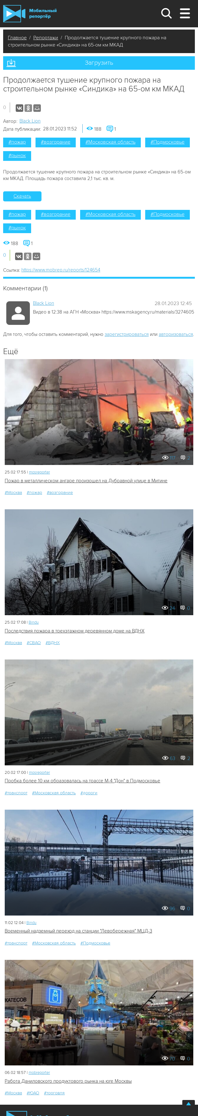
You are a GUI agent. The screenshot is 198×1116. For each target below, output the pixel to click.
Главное (17, 38)
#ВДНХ (53, 642)
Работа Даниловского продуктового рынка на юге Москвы (68, 1081)
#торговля (54, 1093)
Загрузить (99, 63)
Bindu (34, 622)
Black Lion (30, 121)
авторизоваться (176, 334)
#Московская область (110, 142)
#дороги (88, 793)
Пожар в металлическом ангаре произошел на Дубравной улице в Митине (86, 481)
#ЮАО (33, 1093)
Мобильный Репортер (30, 13)
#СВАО (34, 642)
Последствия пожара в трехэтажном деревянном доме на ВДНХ (75, 631)
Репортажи (45, 38)
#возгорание (55, 142)
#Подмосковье (167, 142)
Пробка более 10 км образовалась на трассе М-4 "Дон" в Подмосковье (82, 781)
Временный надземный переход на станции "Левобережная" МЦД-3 (78, 931)
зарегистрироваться (127, 334)
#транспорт (16, 793)
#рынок (17, 155)
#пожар (17, 142)
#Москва (13, 492)
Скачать (22, 196)
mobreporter (39, 1072)
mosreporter (39, 472)
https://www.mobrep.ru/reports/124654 (60, 270)
